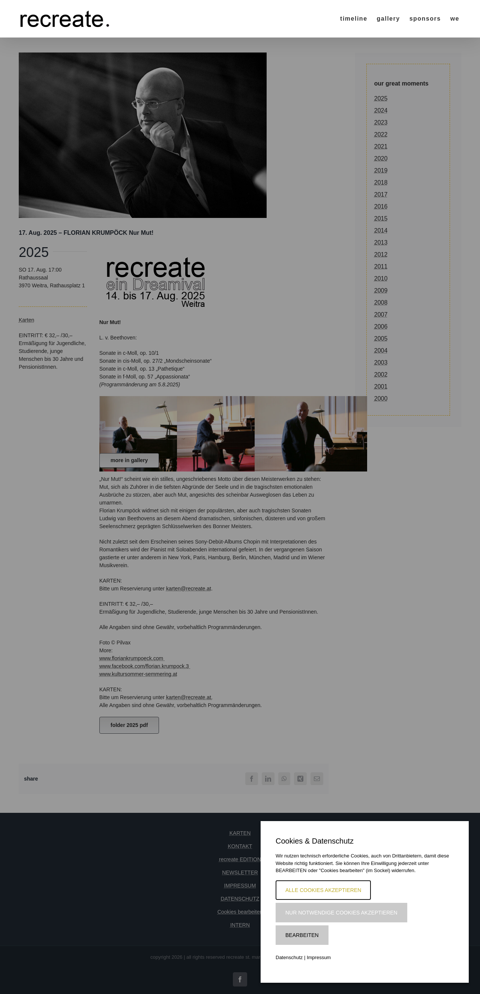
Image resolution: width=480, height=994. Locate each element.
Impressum (319, 957)
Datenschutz (289, 957)
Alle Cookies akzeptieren (323, 890)
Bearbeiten (302, 935)
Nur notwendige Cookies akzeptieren (341, 913)
